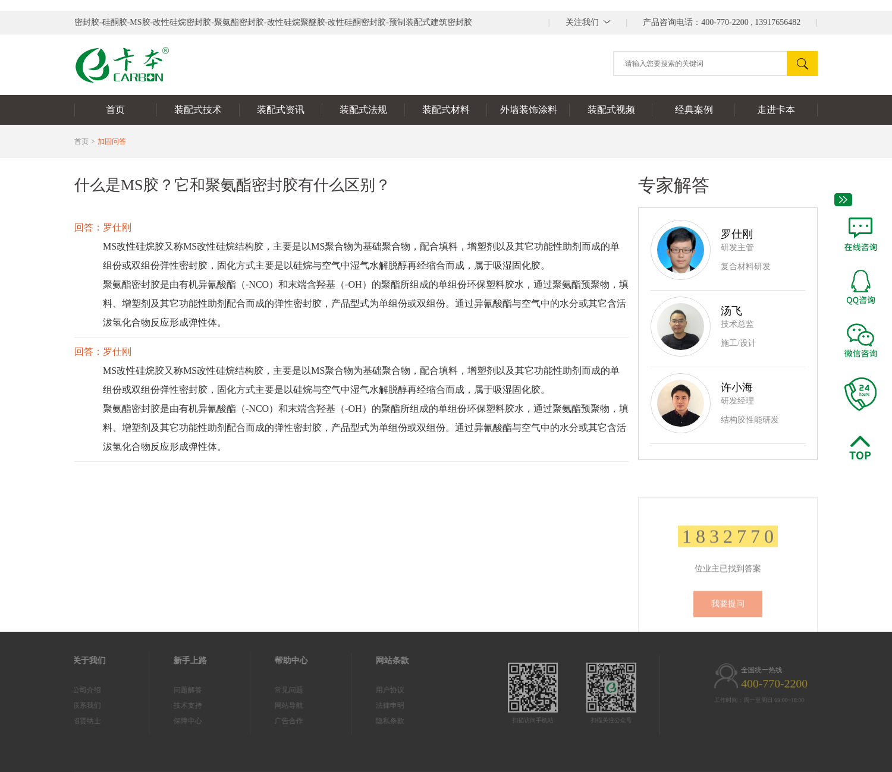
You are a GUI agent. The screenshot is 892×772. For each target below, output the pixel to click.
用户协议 (362, 690)
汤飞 (731, 310)
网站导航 (261, 705)
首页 (81, 141)
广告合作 (261, 721)
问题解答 (160, 690)
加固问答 (112, 141)
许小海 (737, 387)
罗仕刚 (737, 234)
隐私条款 (362, 721)
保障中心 (160, 721)
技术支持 (160, 705)
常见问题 (261, 690)
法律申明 (362, 705)
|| (588, 22)
